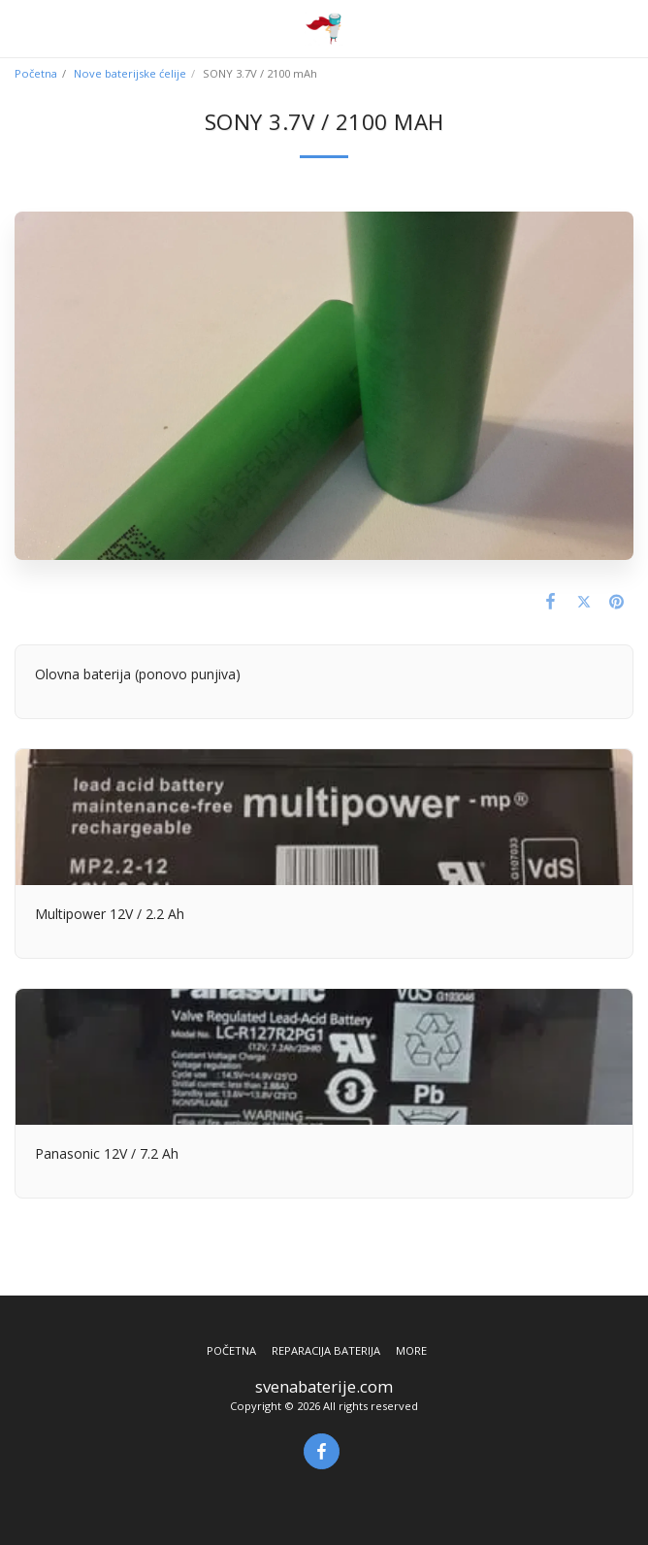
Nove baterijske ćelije (130, 73)
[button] (21, 28)
